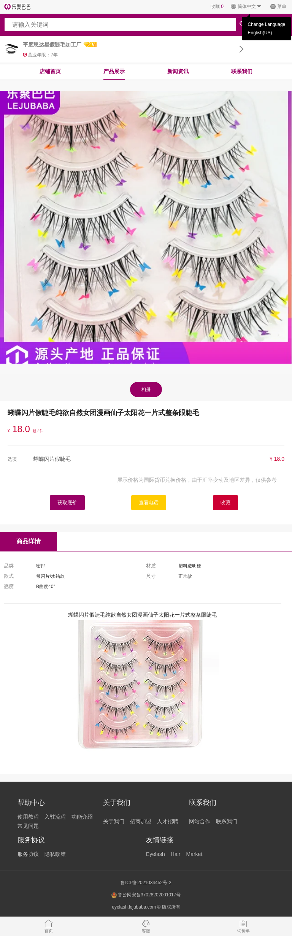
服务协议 (28, 854)
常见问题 (28, 826)
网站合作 (199, 821)
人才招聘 (167, 821)
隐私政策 (55, 854)
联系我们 (241, 71)
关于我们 (113, 821)
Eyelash (155, 854)
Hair (176, 854)
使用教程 (28, 817)
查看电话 (149, 502)
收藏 (217, 6)
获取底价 (67, 502)
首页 (48, 926)
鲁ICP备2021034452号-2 (146, 882)
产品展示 (114, 71)
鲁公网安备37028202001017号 (146, 895)
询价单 (243, 926)
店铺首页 (50, 71)
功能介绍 (82, 817)
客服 (146, 926)
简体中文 (246, 6)
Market (194, 854)
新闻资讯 (178, 71)
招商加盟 (140, 821)
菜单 (278, 6)
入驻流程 (55, 817)
